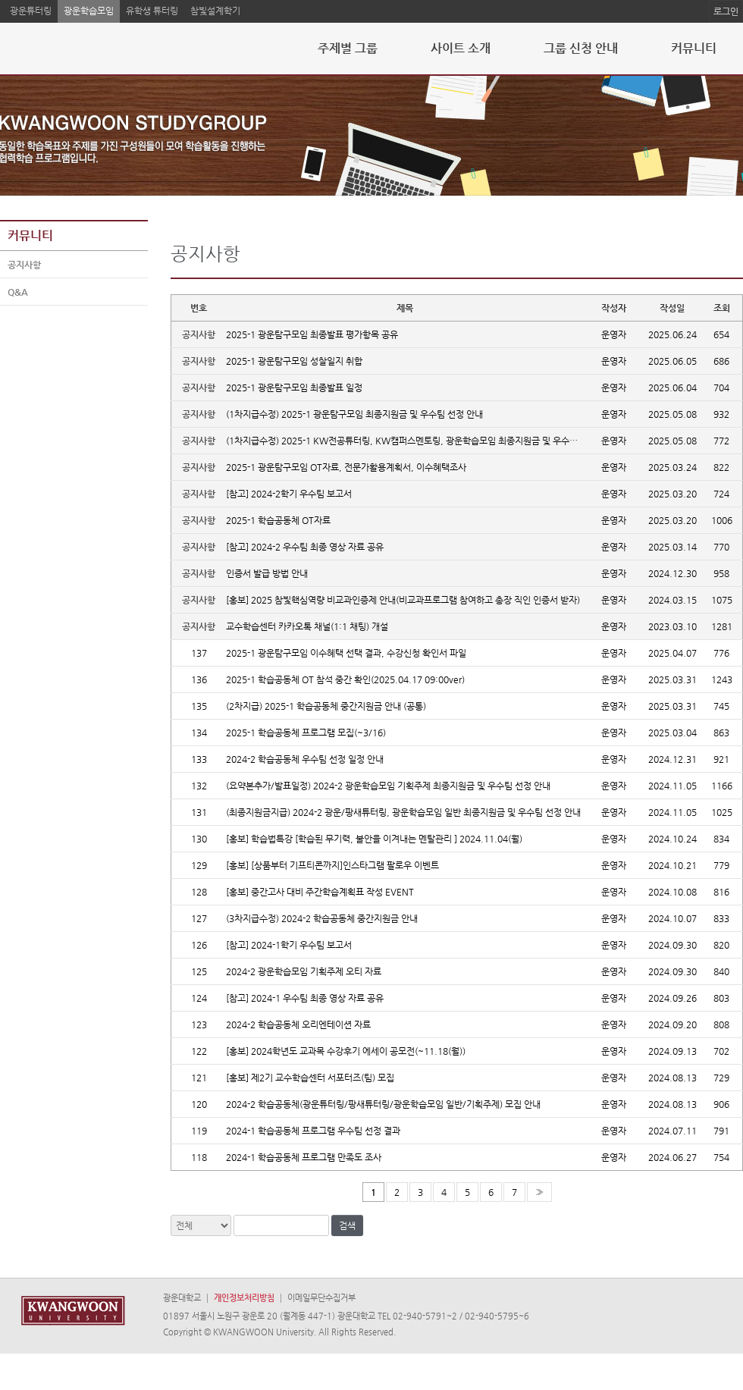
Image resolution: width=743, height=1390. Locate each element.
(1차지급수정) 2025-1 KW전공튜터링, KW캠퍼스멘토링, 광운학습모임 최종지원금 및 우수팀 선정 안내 (421, 440)
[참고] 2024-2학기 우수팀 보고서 (289, 493)
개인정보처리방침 (244, 1298)
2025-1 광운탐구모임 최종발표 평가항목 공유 (312, 334)
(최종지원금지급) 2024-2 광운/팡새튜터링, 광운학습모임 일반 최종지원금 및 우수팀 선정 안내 (403, 812)
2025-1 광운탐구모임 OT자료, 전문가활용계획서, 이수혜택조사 (346, 467)
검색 (347, 1225)
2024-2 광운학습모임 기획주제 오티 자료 (303, 971)
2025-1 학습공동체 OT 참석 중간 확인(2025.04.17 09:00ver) (345, 679)
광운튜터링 (31, 10)
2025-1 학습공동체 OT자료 (278, 520)
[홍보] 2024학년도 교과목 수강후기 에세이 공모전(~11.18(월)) (346, 1051)
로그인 (725, 11)
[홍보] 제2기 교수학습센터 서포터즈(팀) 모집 (310, 1077)
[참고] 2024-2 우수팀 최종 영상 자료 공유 (305, 546)
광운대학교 (182, 1298)
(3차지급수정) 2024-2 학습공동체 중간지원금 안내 (322, 918)
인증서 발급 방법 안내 (267, 573)
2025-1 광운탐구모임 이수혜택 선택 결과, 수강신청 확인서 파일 (346, 653)
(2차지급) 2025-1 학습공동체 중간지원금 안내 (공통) (326, 706)
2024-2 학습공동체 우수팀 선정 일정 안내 (305, 759)
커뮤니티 (693, 48)
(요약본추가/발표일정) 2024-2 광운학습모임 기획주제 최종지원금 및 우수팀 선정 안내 (388, 785)
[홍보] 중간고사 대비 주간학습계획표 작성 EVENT (320, 891)
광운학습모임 (89, 10)
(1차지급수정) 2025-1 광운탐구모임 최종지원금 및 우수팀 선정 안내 (354, 414)
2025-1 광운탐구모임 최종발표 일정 (294, 387)
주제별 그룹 (348, 48)
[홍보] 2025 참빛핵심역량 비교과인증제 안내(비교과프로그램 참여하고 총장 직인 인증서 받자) (403, 600)
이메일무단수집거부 (321, 1298)
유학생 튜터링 (152, 10)
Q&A (18, 292)
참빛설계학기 (215, 10)
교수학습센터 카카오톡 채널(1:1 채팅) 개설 (307, 626)
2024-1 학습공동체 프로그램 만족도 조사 (303, 1157)
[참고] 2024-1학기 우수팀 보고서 (289, 945)
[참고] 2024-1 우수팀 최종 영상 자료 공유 (305, 998)
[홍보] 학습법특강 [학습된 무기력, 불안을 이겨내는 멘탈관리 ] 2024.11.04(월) (374, 838)
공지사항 (24, 265)
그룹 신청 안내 (581, 48)
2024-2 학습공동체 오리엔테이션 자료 (298, 1024)
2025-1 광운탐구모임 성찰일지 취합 (294, 361)
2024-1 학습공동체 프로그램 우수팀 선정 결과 (313, 1130)
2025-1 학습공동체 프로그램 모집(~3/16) (306, 732)
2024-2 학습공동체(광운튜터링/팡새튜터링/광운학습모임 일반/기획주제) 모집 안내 (383, 1104)
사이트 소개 (461, 48)
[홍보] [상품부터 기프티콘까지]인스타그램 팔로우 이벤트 (332, 865)
